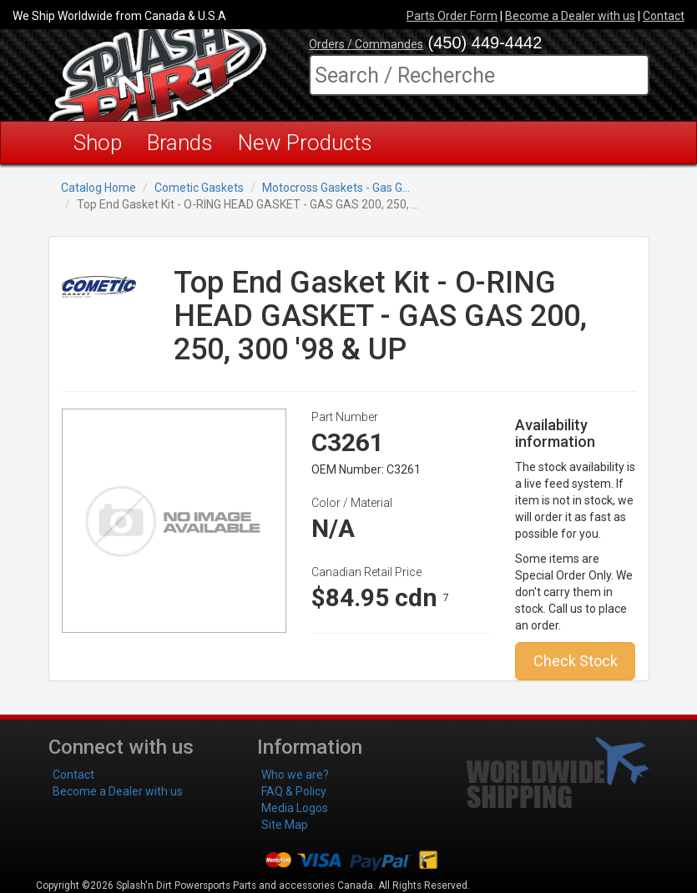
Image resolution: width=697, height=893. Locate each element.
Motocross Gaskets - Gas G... (336, 187)
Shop (97, 142)
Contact (663, 16)
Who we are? (295, 774)
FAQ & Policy (293, 791)
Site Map (284, 824)
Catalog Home (98, 187)
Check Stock (575, 661)
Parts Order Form (452, 16)
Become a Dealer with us (570, 16)
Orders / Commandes (366, 44)
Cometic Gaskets (199, 187)
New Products (305, 142)
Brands (180, 142)
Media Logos (294, 808)
